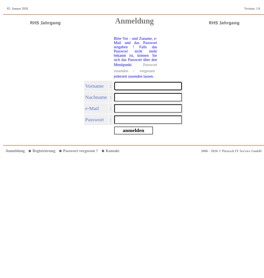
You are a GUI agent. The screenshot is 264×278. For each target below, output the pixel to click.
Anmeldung (15, 151)
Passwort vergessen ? (80, 151)
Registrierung (44, 151)
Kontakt (113, 151)
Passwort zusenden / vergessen (135, 68)
